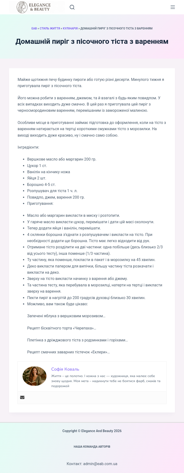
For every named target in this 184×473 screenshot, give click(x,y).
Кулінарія (70, 28)
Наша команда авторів (92, 446)
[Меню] (173, 7)
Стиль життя (50, 28)
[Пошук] (72, 7)
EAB (34, 28)
